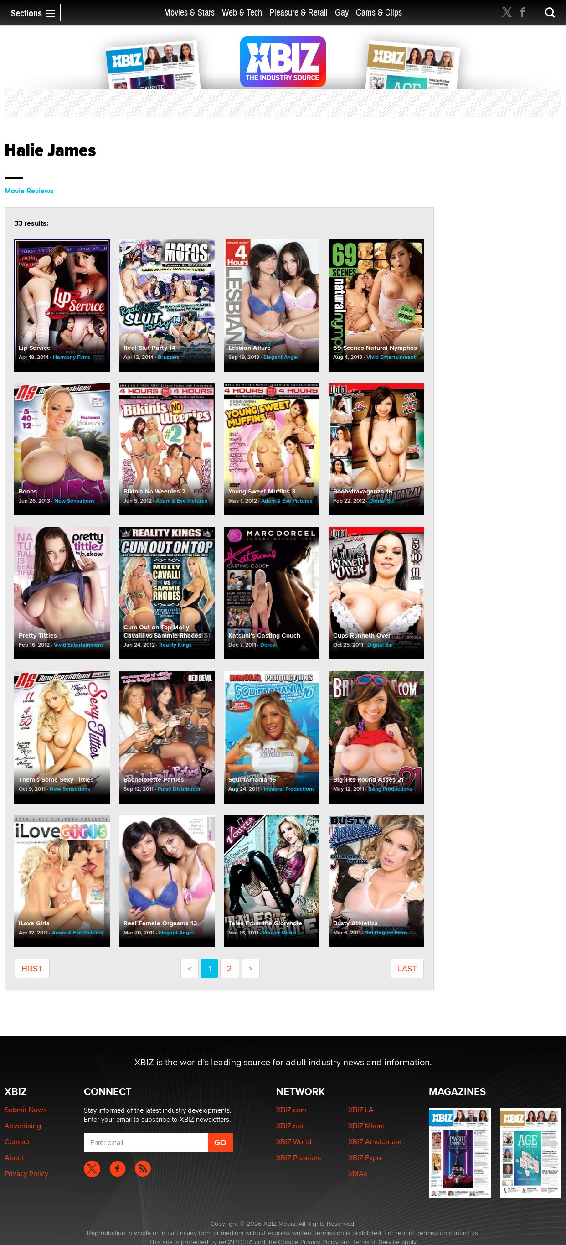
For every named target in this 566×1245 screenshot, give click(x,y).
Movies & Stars (189, 12)
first (31, 968)
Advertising (23, 1125)
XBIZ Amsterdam (374, 1141)
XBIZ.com (291, 1110)
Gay (342, 12)
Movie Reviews (29, 191)
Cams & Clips (379, 12)
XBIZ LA (361, 1110)
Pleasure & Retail (298, 12)
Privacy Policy (26, 1173)
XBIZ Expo (364, 1157)
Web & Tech (242, 12)
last (407, 968)
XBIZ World (293, 1141)
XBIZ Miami (366, 1125)
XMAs (357, 1173)
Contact (17, 1141)
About (14, 1157)
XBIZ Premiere (299, 1157)
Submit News (25, 1110)
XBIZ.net (290, 1125)
